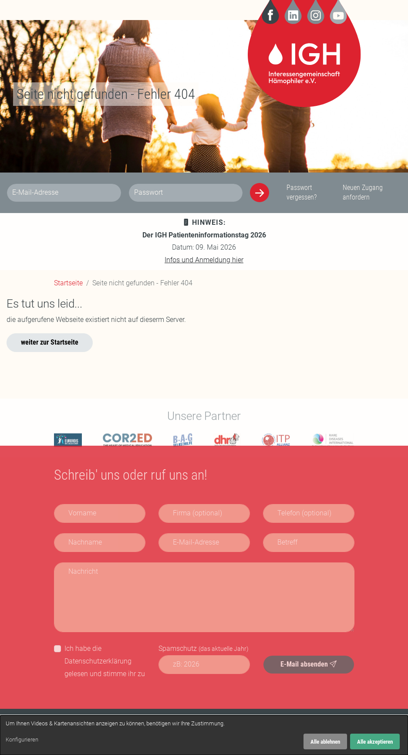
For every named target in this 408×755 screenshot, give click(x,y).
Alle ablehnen (325, 741)
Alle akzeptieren (375, 741)
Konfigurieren (22, 739)
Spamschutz (203, 648)
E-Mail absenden (308, 664)
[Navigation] (60, 10)
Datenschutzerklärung (98, 661)
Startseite (68, 283)
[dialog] (204, 735)
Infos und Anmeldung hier (204, 260)
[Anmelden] (259, 192)
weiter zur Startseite (49, 342)
